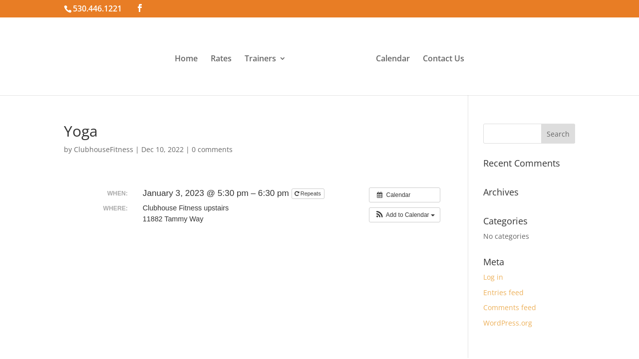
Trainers (260, 59)
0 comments (212, 149)
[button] (404, 215)
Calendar (393, 59)
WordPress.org (507, 323)
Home (186, 59)
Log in (493, 277)
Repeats (308, 193)
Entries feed (503, 292)
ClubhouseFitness (103, 149)
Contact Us (443, 59)
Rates (221, 59)
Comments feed (509, 307)
